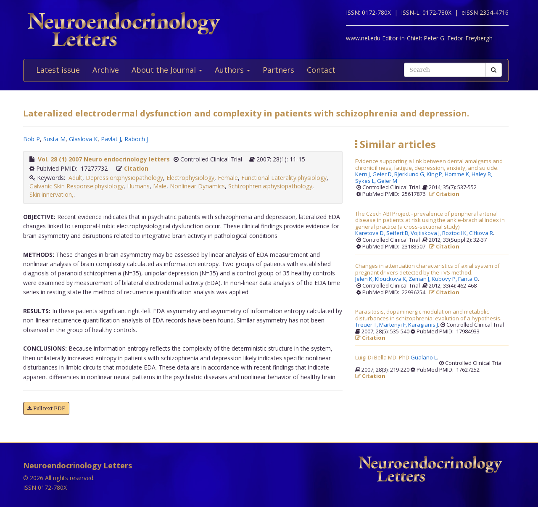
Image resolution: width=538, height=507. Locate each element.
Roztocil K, (455, 233)
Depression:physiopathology (124, 178)
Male (159, 186)
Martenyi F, (393, 325)
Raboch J (136, 139)
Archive (105, 70)
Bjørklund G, (410, 174)
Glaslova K (83, 139)
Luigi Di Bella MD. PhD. (383, 357)
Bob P (31, 139)
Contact (321, 70)
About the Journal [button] (167, 70)
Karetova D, (370, 233)
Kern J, (363, 174)
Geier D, (383, 174)
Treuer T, (367, 325)
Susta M (54, 139)
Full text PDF (46, 408)
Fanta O (468, 279)
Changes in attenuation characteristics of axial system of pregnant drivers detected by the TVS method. (427, 269)
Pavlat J (111, 139)
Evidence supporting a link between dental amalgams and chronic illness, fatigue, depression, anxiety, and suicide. (429, 164)
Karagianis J (423, 325)
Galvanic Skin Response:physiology (76, 186)
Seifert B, (398, 233)
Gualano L (424, 357)
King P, (436, 174)
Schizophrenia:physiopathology (270, 186)
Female (228, 178)
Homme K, (458, 174)
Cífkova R (481, 233)
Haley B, (482, 174)
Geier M (387, 181)
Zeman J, (420, 279)
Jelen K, (365, 279)
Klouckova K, (392, 279)
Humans (138, 186)
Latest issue (58, 70)
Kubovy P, (445, 279)
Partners (278, 70)
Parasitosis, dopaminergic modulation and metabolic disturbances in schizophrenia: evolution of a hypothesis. (428, 315)
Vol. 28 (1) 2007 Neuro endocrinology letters (104, 159)
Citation (136, 168)
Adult (75, 178)
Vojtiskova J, (426, 233)
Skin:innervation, (51, 194)
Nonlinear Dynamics (197, 186)
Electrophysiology (190, 178)
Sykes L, (366, 181)
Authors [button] (232, 70)
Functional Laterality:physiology (284, 178)
